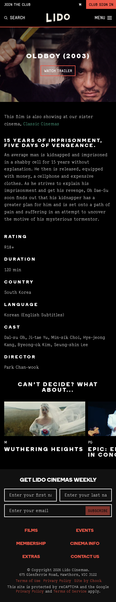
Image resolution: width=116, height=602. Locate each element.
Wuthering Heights (44, 449)
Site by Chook (88, 580)
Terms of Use (28, 580)
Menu (103, 18)
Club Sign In (101, 4)
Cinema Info (85, 544)
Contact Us (85, 557)
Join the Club (17, 4)
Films (31, 530)
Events (85, 530)
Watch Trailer (58, 70)
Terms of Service (70, 591)
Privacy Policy (57, 580)
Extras (31, 557)
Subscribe (98, 510)
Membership (31, 544)
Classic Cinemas (41, 123)
